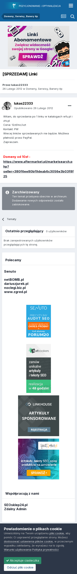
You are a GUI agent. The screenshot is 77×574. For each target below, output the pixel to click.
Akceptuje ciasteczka (22, 560)
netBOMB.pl (14, 280)
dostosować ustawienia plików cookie (28, 541)
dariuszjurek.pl (16, 284)
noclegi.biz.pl (15, 288)
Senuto (10, 271)
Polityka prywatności (45, 549)
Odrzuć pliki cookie (19, 567)
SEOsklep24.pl (16, 505)
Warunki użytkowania (17, 549)
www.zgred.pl (15, 292)
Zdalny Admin (15, 509)
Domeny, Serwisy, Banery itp (44, 88)
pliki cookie (56, 533)
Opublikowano (33, 108)
